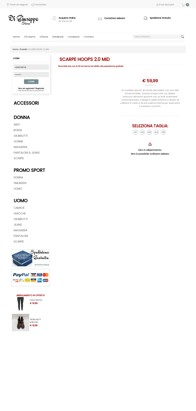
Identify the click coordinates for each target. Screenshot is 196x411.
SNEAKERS (20, 183)
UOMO (18, 189)
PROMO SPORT (29, 170)
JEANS (18, 225)
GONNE (18, 141)
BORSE (18, 130)
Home (16, 36)
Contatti (89, 36)
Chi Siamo (29, 36)
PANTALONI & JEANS (27, 153)
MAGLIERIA (20, 147)
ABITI (17, 124)
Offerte (44, 36)
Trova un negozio (17, 4)
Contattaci (38, 4)
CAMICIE (19, 208)
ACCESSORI (26, 103)
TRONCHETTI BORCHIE (35, 320)
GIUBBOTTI (21, 136)
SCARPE (19, 158)
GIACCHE (20, 213)
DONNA (22, 117)
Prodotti (23, 49)
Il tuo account (165, 4)
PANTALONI (21, 236)
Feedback (58, 36)
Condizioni (73, 36)
